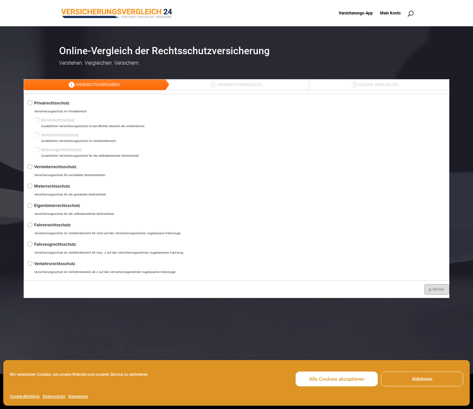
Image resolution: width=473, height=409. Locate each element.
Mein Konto (390, 13)
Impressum (78, 396)
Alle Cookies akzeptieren (336, 379)
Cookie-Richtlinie (24, 396)
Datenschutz (54, 396)
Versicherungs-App (356, 13)
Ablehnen (422, 379)
